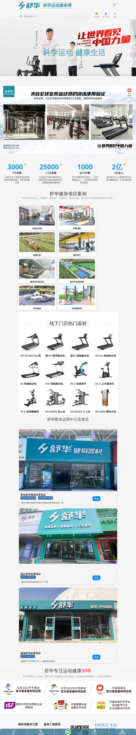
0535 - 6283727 (28, 540)
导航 (96, 462)
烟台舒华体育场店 (30, 537)
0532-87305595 (28, 461)
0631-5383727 (27, 620)
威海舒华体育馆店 (30, 616)
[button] (64, 73)
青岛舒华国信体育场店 (33, 458)
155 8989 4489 (45, 461)
